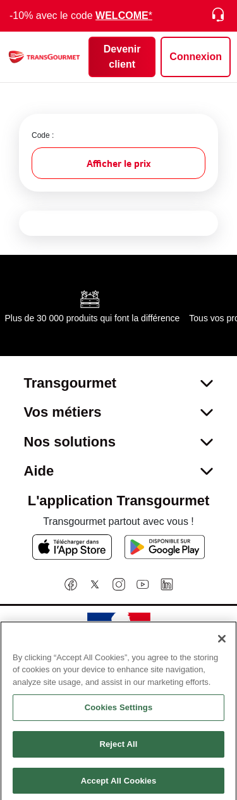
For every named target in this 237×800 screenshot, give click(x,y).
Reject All (118, 755)
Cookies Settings (119, 718)
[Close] (222, 649)
